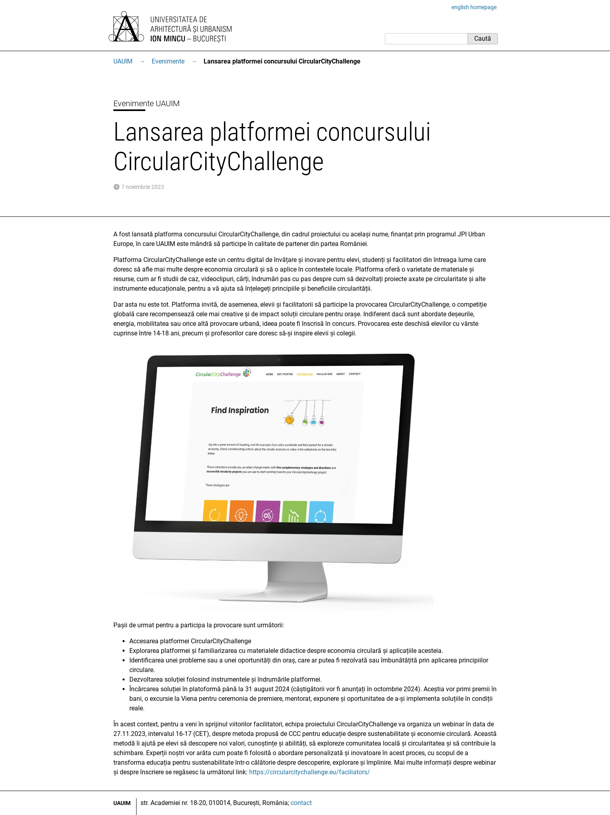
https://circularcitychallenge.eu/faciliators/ (309, 772)
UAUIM (123, 61)
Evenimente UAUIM (146, 103)
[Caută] (426, 38)
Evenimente (168, 61)
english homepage (474, 7)
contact (301, 803)
